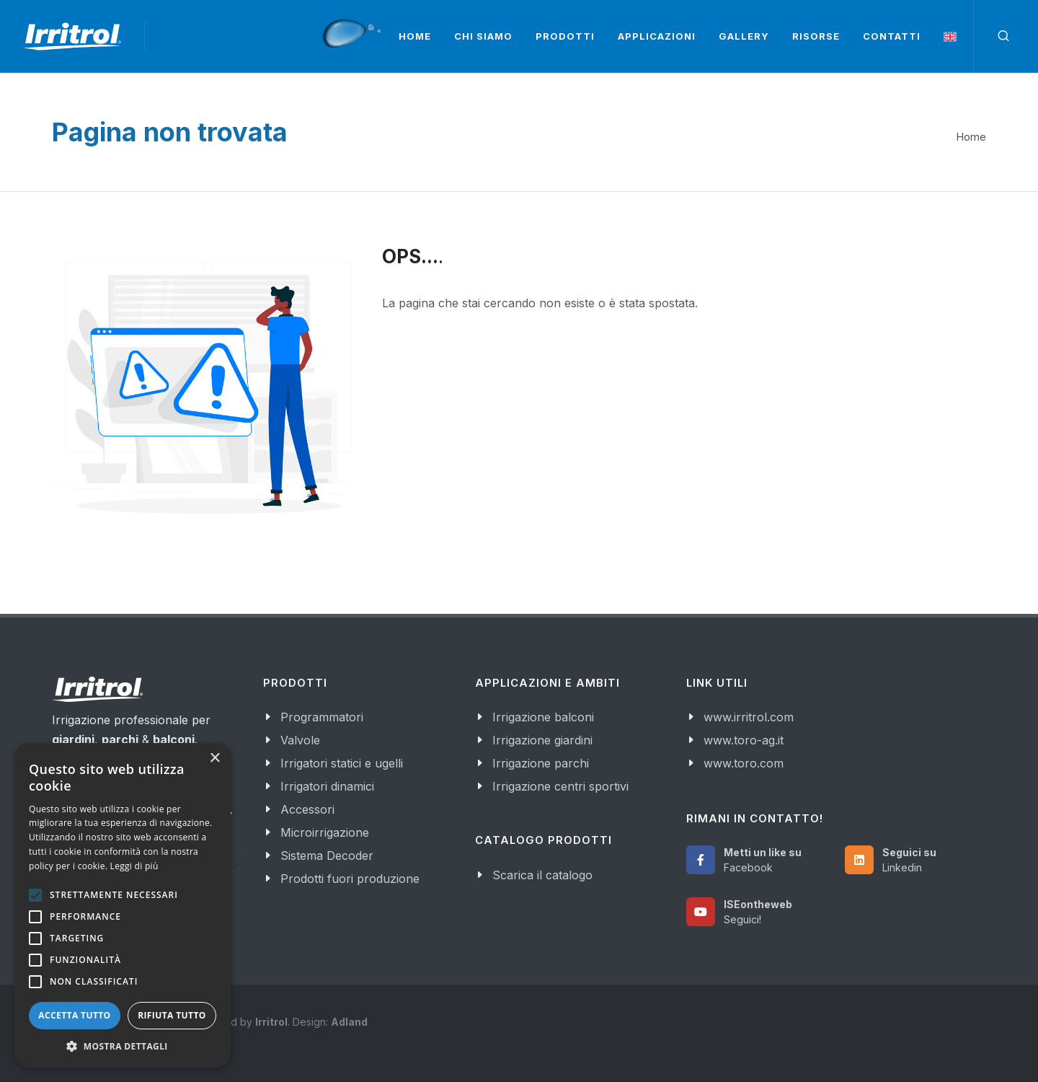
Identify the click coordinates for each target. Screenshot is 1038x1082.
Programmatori (321, 717)
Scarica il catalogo (542, 875)
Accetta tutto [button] (74, 1015)
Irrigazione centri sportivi (560, 786)
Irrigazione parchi (540, 763)
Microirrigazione (324, 832)
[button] (122, 1046)
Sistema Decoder (326, 855)
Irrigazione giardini (542, 740)
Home (971, 137)
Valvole (300, 740)
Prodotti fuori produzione (350, 878)
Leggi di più (134, 866)
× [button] (214, 758)
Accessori (307, 809)
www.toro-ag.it (744, 740)
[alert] (122, 905)
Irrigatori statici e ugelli (341, 763)
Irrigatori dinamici (327, 786)
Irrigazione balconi (543, 717)
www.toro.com (744, 763)
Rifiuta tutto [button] (172, 1015)
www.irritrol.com (749, 717)
